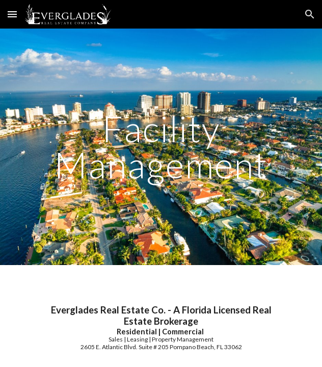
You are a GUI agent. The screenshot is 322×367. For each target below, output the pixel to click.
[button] (12, 14)
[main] (161, 147)
